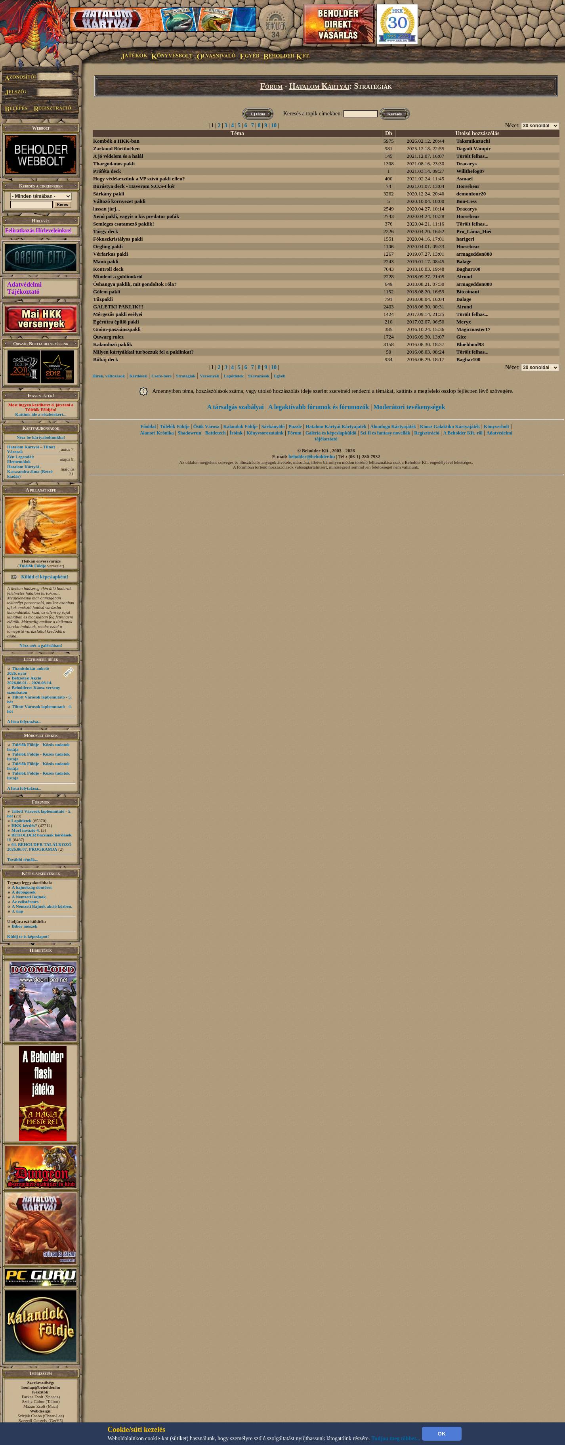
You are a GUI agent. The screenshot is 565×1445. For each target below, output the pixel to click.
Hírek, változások (108, 375)
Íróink (235, 433)
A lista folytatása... (24, 721)
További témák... (22, 859)
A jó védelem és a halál (118, 156)
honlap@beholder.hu (40, 1387)
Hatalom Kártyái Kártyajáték (335, 426)
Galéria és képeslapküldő (331, 433)
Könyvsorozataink (265, 433)
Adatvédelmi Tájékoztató (24, 288)
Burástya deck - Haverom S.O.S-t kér (134, 186)
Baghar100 (468, 269)
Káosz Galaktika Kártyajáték (450, 426)
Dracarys (466, 164)
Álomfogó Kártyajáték (393, 426)
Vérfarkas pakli (110, 254)
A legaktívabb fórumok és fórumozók (318, 407)
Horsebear (467, 186)
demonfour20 (471, 194)
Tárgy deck (105, 231)
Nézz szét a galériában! (40, 645)
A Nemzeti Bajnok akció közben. (42, 906)
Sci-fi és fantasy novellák (385, 433)
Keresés (394, 113)
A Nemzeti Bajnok (29, 896)
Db (388, 133)
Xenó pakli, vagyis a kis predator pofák (136, 216)
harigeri (465, 239)
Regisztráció (426, 433)
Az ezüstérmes (25, 901)
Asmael (464, 179)
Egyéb (279, 375)
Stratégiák (185, 375)
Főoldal (148, 426)
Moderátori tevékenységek (409, 407)
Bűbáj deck (105, 359)
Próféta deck (107, 171)
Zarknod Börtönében (116, 148)
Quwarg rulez (108, 337)
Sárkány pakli (108, 194)
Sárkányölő (273, 426)
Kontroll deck (108, 269)
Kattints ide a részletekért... (41, 414)
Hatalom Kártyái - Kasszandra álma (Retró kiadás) (30, 471)
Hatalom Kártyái (319, 86)
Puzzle (295, 426)
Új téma (257, 113)
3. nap (17, 911)
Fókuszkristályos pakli (118, 239)
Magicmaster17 (473, 329)
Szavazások (258, 375)
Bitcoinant (467, 292)
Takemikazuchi (473, 141)
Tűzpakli (103, 299)
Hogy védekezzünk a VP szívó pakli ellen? (139, 179)
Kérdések (138, 375)
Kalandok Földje (240, 426)
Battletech (215, 433)
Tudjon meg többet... (395, 1438)
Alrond (464, 276)
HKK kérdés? (24, 825)
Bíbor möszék (24, 926)
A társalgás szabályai (235, 407)
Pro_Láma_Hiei (474, 231)
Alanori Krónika (157, 433)
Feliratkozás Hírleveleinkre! (38, 230)
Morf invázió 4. (25, 830)
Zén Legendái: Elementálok (20, 459)
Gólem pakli (106, 292)
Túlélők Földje (32, 565)
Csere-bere (161, 375)
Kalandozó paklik (112, 344)
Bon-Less (466, 201)
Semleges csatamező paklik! (123, 224)
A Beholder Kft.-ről (462, 433)
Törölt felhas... (472, 156)
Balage (463, 261)
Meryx (463, 322)
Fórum (271, 86)
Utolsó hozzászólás (478, 133)
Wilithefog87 (470, 171)
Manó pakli (105, 261)
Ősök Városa (206, 426)
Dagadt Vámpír (473, 148)
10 (274, 125)
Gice (461, 337)
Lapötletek (21, 820)
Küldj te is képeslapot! (28, 936)
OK (442, 1434)
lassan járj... (106, 209)
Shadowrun (189, 433)
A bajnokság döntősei (32, 887)
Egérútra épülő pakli (116, 322)
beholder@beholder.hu (311, 456)
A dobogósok (24, 892)
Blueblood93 (470, 344)
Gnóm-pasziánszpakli (117, 329)
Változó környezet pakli (119, 201)
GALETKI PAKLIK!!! (118, 307)
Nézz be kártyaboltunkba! (41, 437)
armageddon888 (474, 254)
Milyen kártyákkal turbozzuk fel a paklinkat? (143, 352)
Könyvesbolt (496, 426)
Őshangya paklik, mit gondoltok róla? (135, 284)
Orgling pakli (108, 246)
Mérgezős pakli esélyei (117, 314)
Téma (237, 133)
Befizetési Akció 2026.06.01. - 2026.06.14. (29, 680)
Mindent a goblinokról (118, 276)
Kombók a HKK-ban (116, 141)
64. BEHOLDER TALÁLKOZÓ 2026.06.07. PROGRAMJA (39, 847)
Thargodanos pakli (114, 164)
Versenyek (209, 375)
